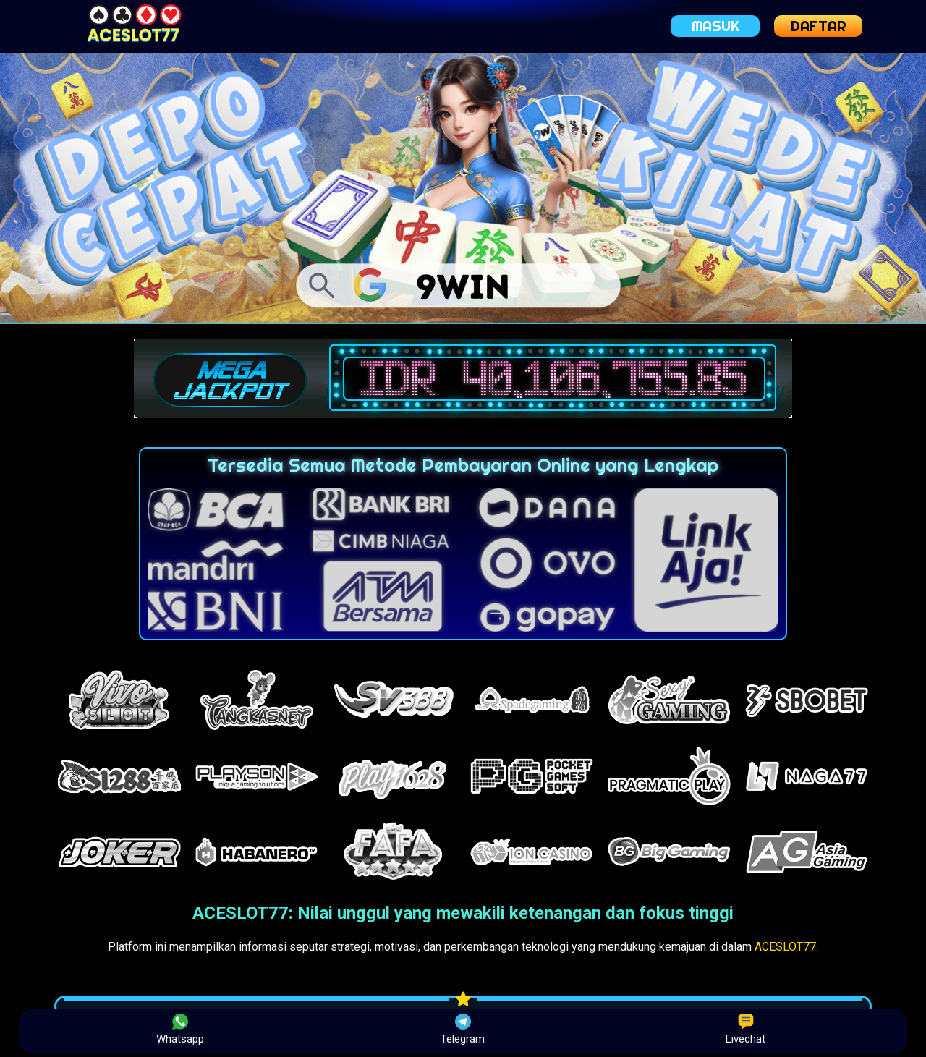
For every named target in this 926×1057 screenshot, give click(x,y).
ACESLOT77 (785, 947)
